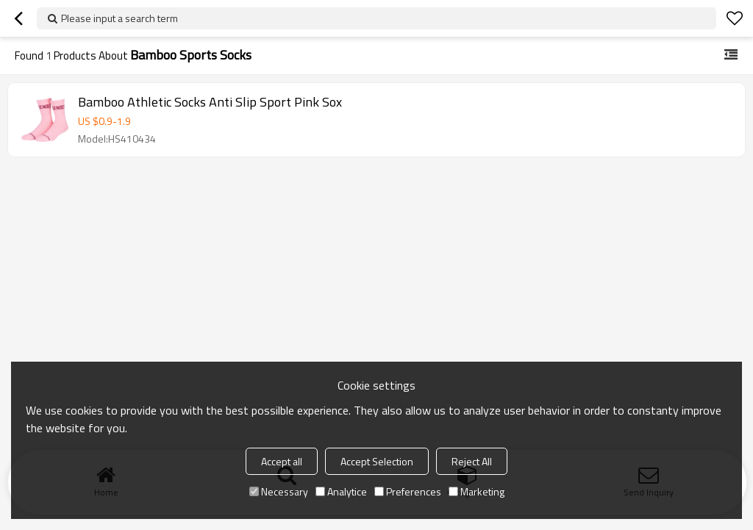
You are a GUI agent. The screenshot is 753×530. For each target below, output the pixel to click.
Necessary (278, 491)
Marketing (476, 491)
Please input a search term (119, 18)
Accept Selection (376, 461)
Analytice (341, 491)
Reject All (472, 461)
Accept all (281, 461)
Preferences (407, 491)
